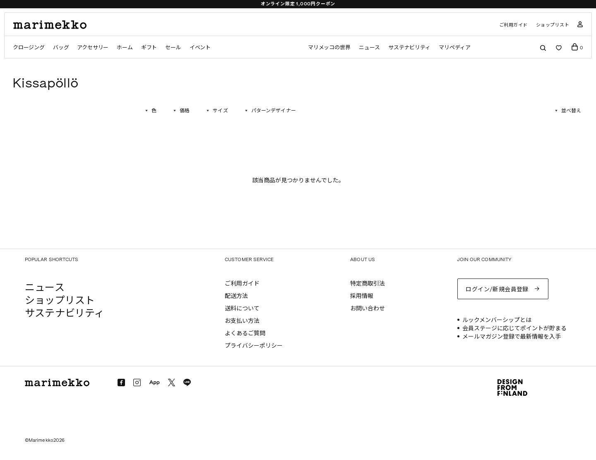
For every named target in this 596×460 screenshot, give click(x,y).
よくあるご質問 (245, 333)
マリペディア (455, 47)
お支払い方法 (242, 320)
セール (173, 47)
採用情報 (361, 296)
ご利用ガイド (513, 25)
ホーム (124, 47)
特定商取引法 (367, 283)
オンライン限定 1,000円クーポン (298, 4)
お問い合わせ (367, 308)
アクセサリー (92, 47)
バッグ (61, 47)
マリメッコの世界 (329, 47)
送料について (242, 308)
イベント (200, 47)
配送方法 (236, 296)
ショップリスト (553, 25)
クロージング (29, 47)
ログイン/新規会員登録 (497, 289)
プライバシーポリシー (254, 345)
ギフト (149, 47)
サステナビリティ (409, 47)
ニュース (369, 47)
